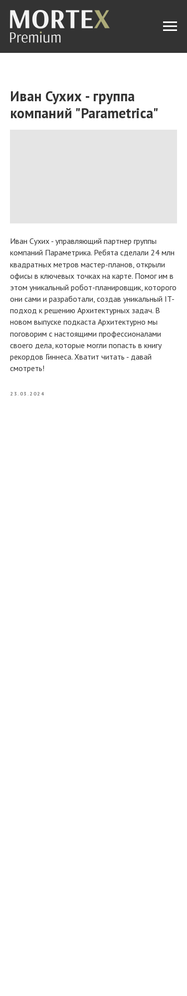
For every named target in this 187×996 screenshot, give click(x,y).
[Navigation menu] (170, 26)
